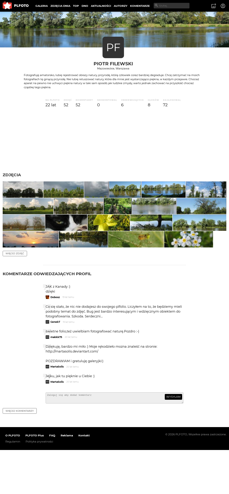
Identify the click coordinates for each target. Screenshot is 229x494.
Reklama (67, 479)
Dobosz (55, 339)
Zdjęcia (12, 174)
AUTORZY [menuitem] (120, 6)
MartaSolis (57, 409)
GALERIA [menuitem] (41, 6)
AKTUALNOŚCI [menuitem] (101, 6)
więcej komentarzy (20, 454)
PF (113, 47)
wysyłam (173, 439)
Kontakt (84, 479)
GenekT (55, 364)
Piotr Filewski (113, 63)
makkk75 (56, 379)
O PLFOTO (12, 479)
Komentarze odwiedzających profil (47, 316)
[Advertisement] (114, 140)
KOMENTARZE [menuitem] (140, 6)
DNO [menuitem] (85, 6)
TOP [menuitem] (76, 6)
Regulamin (12, 485)
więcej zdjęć (15, 295)
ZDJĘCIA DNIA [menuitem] (60, 6)
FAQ (52, 479)
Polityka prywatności (39, 485)
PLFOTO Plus (34, 479)
